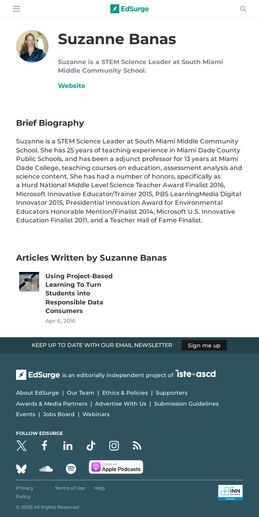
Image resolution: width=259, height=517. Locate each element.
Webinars (96, 414)
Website (71, 85)
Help (99, 488)
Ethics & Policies (125, 392)
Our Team (80, 392)
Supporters (171, 392)
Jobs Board (59, 414)
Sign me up (204, 345)
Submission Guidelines (186, 403)
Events (25, 414)
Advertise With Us (120, 403)
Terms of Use (70, 488)
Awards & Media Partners (51, 403)
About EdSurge (37, 392)
